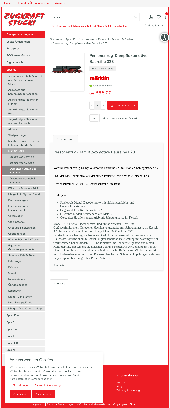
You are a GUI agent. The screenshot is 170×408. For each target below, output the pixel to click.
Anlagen (121, 382)
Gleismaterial (16, 222)
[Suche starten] (136, 17)
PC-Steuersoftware (18, 55)
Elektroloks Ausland (22, 163)
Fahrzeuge (14, 261)
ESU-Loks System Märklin (23, 188)
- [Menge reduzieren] (91, 105)
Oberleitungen (17, 234)
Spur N (11, 350)
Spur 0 (10, 322)
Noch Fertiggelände (20, 302)
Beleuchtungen (17, 279)
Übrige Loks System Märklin (25, 194)
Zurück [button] (59, 289)
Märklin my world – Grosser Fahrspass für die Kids (24, 143)
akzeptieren (43, 394)
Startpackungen (17, 135)
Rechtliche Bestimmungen (60, 404)
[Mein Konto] (151, 17)
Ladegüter (14, 291)
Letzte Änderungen (18, 41)
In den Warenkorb (123, 105)
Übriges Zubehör (18, 285)
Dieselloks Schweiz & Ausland (22, 180)
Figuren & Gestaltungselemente (21, 247)
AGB (78, 404)
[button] (165, 17)
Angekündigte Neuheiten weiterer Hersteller (23, 121)
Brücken (13, 267)
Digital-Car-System (20, 297)
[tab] (65, 138)
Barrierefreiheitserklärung (97, 404)
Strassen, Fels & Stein (21, 255)
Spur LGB (12, 343)
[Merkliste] (159, 17)
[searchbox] (91, 17)
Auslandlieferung (155, 25)
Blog (119, 386)
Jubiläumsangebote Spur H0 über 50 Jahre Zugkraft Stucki (25, 80)
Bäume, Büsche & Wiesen (23, 239)
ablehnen (20, 394)
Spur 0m (12, 329)
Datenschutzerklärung (46, 385)
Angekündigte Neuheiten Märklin (23, 102)
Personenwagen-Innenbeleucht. (18, 208)
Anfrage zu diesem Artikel (120, 117)
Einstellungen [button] (19, 385)
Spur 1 (10, 336)
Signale (12, 273)
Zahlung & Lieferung (128, 390)
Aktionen (13, 129)
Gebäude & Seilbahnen (22, 228)
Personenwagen (18, 200)
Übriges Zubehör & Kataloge (25, 308)
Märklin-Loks (16, 151)
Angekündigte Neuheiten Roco (23, 111)
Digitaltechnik (15, 62)
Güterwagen (15, 216)
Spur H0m (13, 315)
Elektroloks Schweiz (22, 157)
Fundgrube (13, 48)
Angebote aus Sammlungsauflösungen (23, 92)
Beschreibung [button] (66, 139)
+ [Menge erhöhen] (103, 105)
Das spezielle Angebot (20, 34)
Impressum (38, 404)
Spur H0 (11, 70)
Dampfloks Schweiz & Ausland (23, 170)
